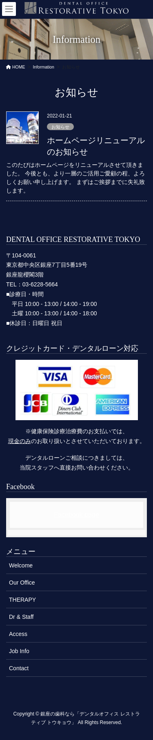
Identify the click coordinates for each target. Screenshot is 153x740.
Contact (19, 668)
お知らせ (60, 126)
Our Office (22, 582)
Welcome (21, 565)
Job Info (19, 651)
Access (18, 634)
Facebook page (76, 514)
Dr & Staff (21, 617)
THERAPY (22, 599)
